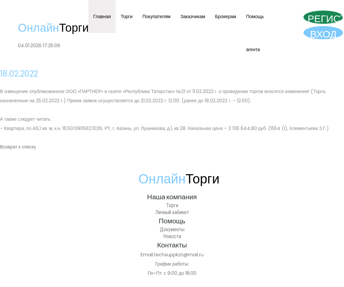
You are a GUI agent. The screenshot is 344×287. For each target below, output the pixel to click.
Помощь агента (255, 33)
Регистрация (325, 18)
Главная (102, 16)
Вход (323, 33)
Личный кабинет (172, 212)
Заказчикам (192, 16)
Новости (172, 236)
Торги (126, 16)
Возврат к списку (18, 147)
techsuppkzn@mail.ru (179, 254)
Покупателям (156, 16)
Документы (172, 229)
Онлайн (53, 27)
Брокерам (225, 16)
